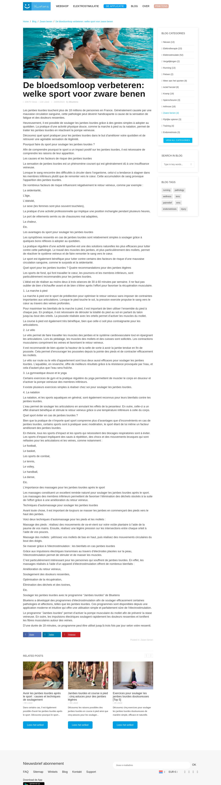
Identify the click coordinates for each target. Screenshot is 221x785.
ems (178, 202)
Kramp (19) (168, 93)
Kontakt (77, 771)
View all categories (178, 140)
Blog (65, 771)
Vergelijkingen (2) (171, 61)
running (166, 190)
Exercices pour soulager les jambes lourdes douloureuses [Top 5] (131, 696)
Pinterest (71, 635)
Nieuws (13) (169, 42)
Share (31, 635)
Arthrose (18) (169, 106)
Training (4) (168, 126)
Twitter (51, 635)
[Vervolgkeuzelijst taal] (162, 771)
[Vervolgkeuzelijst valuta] (173, 771)
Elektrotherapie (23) (172, 48)
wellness (167, 196)
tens (178, 196)
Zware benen (147, 640)
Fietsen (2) (168, 74)
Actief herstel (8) (171, 87)
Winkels (53, 771)
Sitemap (38, 771)
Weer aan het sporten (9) (175, 80)
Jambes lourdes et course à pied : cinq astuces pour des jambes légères (88, 696)
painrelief (167, 202)
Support (91, 771)
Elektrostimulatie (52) (173, 55)
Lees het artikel (35, 725)
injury (183, 209)
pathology (179, 190)
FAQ (26, 771)
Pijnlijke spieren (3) (172, 119)
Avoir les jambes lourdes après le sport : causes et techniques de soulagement (42, 696)
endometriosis (169, 209)
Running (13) (169, 68)
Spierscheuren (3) (171, 100)
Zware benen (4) (171, 113)
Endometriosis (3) (171, 132)
